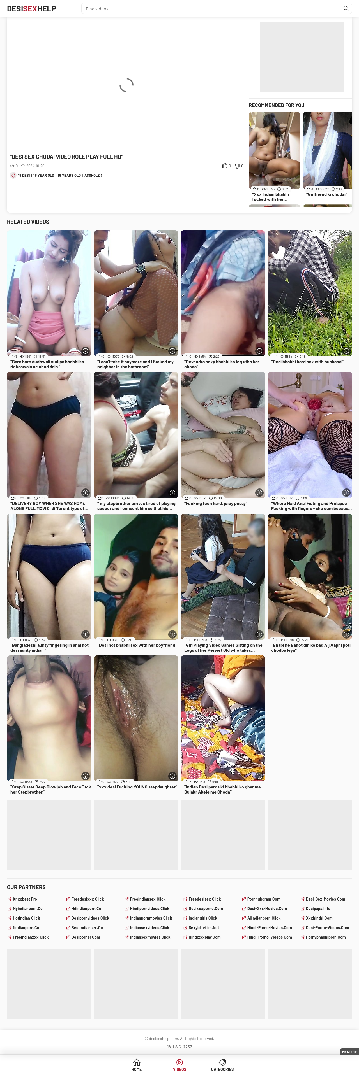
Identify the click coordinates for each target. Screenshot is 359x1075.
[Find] (346, 8)
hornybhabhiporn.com (326, 937)
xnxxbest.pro (25, 899)
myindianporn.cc (28, 908)
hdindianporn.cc (86, 908)
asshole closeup (100, 175)
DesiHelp (31, 8)
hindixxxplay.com (205, 937)
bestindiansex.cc (87, 927)
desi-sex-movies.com (325, 899)
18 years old (69, 175)
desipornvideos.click (90, 918)
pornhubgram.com (263, 899)
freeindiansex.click (147, 899)
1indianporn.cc (26, 927)
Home (137, 1069)
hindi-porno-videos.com (269, 937)
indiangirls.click (203, 918)
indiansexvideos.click (149, 927)
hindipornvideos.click (149, 908)
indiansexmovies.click (150, 937)
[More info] (85, 351)
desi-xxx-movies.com (267, 908)
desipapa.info (318, 908)
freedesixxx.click (88, 899)
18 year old (43, 175)
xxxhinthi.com (319, 918)
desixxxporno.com (206, 908)
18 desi (24, 175)
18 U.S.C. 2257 (179, 1046)
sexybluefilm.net (204, 927)
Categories (222, 1069)
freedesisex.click (205, 899)
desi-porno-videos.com (327, 927)
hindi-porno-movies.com (269, 927)
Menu (347, 1052)
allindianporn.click (263, 918)
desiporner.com (86, 937)
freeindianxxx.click (31, 937)
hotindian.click (26, 918)
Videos (179, 1069)
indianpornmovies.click (151, 918)
